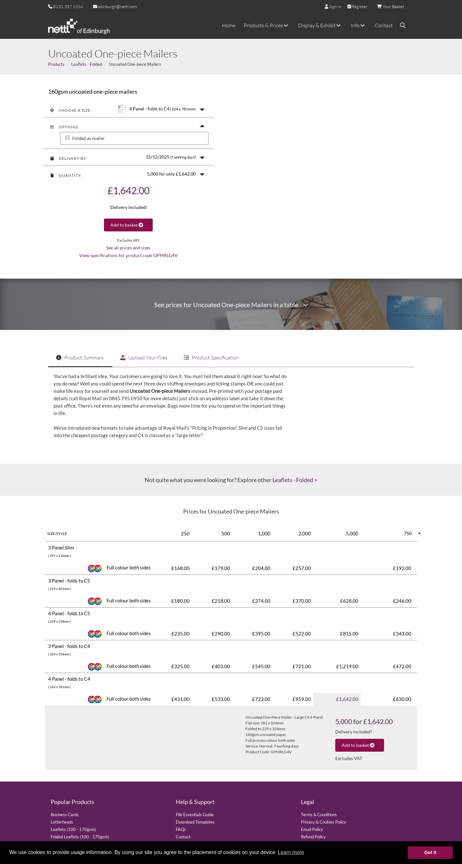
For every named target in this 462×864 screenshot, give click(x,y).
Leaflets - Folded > (294, 479)
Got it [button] (430, 852)
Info (358, 25)
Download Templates (195, 822)
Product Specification (211, 357)
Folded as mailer (88, 138)
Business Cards (65, 814)
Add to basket (128, 225)
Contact (384, 25)
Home (228, 25)
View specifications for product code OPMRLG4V (128, 255)
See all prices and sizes (128, 247)
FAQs (181, 829)
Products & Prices (267, 25)
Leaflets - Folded (86, 64)
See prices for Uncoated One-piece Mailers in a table (231, 304)
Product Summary (80, 357)
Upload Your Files (143, 357)
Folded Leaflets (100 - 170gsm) (80, 836)
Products (56, 64)
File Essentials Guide (195, 814)
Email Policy (312, 829)
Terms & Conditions (319, 814)
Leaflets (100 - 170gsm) (73, 829)
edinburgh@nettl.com (115, 6)
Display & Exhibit (320, 25)
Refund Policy (313, 836)
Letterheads (62, 822)
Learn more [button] (291, 852)
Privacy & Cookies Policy (323, 822)
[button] (128, 109)
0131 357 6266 (68, 6)
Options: (64, 127)
